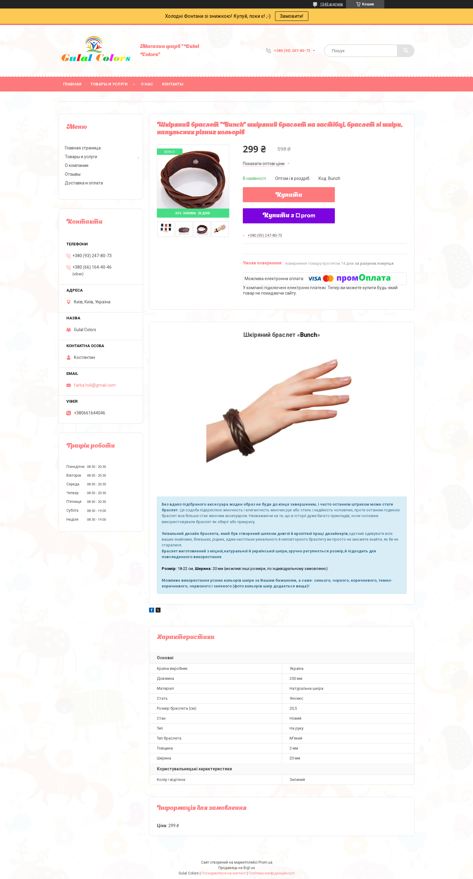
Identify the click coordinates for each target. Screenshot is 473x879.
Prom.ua (265, 862)
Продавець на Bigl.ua (236, 868)
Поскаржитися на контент (224, 873)
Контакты (172, 84)
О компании (76, 165)
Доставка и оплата (84, 183)
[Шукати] (405, 50)
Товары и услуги (109, 84)
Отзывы (73, 174)
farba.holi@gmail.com (95, 385)
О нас (147, 84)
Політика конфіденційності (272, 873)
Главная (72, 84)
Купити (288, 195)
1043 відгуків (331, 4)
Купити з (289, 216)
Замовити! (291, 16)
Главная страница (83, 147)
